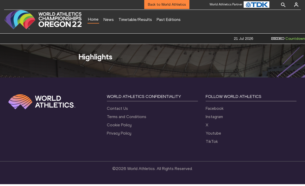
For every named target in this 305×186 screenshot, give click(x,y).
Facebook (214, 108)
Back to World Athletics (167, 4)
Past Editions (169, 19)
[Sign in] (296, 4)
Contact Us (117, 108)
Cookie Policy (119, 124)
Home (93, 19)
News (108, 19)
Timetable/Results (135, 19)
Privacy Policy (119, 133)
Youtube (213, 133)
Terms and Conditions (126, 116)
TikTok (212, 141)
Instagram (214, 116)
